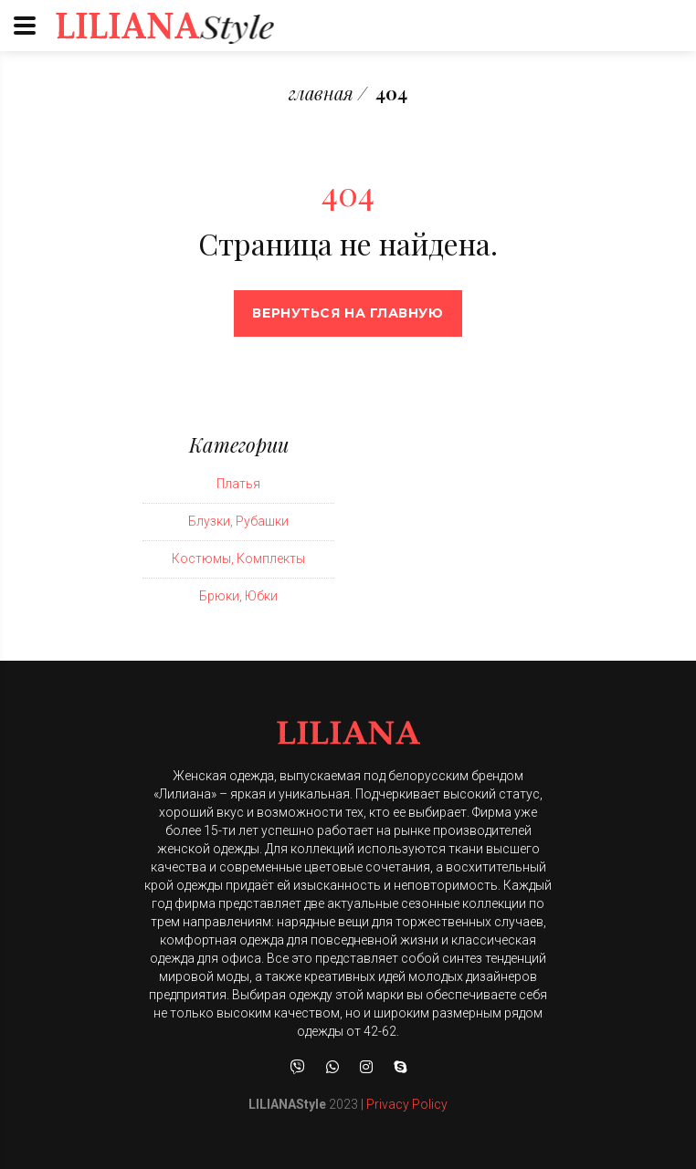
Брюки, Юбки (238, 596)
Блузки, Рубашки (238, 521)
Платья (238, 483)
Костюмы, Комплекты (238, 558)
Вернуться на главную (347, 313)
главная (321, 92)
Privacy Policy (407, 1104)
